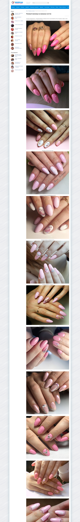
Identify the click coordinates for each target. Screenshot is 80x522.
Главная (13, 7)
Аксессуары (47, 7)
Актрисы (69, 7)
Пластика (52, 7)
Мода (57, 7)
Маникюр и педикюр (34, 7)
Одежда (41, 7)
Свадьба (27, 7)
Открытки (74, 7)
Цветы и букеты (62, 7)
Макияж (22, 7)
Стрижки (17, 7)
